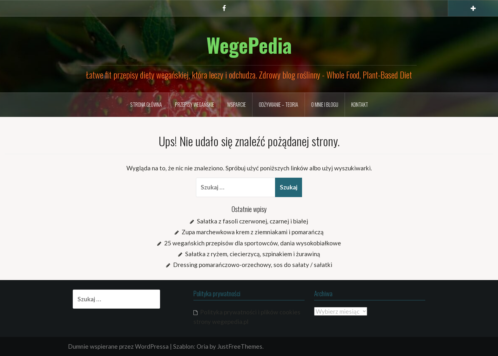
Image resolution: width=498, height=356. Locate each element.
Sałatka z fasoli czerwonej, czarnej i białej (252, 221)
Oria (202, 346)
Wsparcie (236, 104)
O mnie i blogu (324, 104)
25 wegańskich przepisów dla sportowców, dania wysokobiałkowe (252, 243)
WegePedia (249, 44)
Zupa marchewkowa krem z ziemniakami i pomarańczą (253, 232)
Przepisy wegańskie (194, 104)
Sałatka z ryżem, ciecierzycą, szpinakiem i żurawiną (252, 253)
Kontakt (359, 104)
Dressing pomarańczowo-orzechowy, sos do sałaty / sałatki (252, 264)
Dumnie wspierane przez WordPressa (118, 346)
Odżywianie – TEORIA (278, 104)
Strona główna (146, 104)
